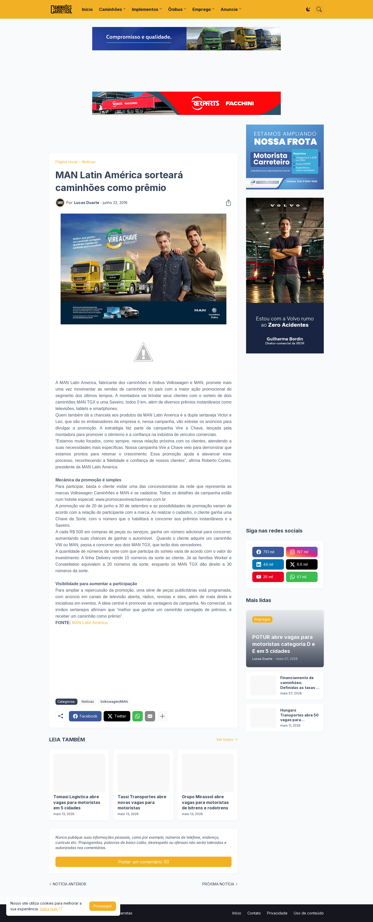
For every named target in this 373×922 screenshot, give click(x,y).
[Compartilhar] (227, 202)
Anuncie (229, 9)
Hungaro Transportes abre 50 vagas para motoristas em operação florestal (299, 715)
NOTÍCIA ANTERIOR (69, 884)
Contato (254, 913)
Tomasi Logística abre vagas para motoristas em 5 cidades (76, 802)
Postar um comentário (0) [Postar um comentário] (143, 861)
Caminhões (110, 9)
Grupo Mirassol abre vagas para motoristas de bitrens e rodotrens (205, 802)
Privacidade (277, 913)
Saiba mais (49, 909)
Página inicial (66, 162)
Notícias (89, 162)
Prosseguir (103, 906)
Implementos (145, 9)
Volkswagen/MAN (114, 702)
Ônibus (175, 9)
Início (87, 9)
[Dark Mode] (308, 9)
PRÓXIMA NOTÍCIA (218, 884)
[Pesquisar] (319, 9)
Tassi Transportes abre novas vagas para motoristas (142, 802)
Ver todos (224, 739)
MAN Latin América (89, 622)
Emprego (201, 9)
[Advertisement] (186, 71)
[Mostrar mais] (162, 716)
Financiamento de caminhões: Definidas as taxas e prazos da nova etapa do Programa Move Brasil (299, 682)
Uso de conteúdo (309, 913)
